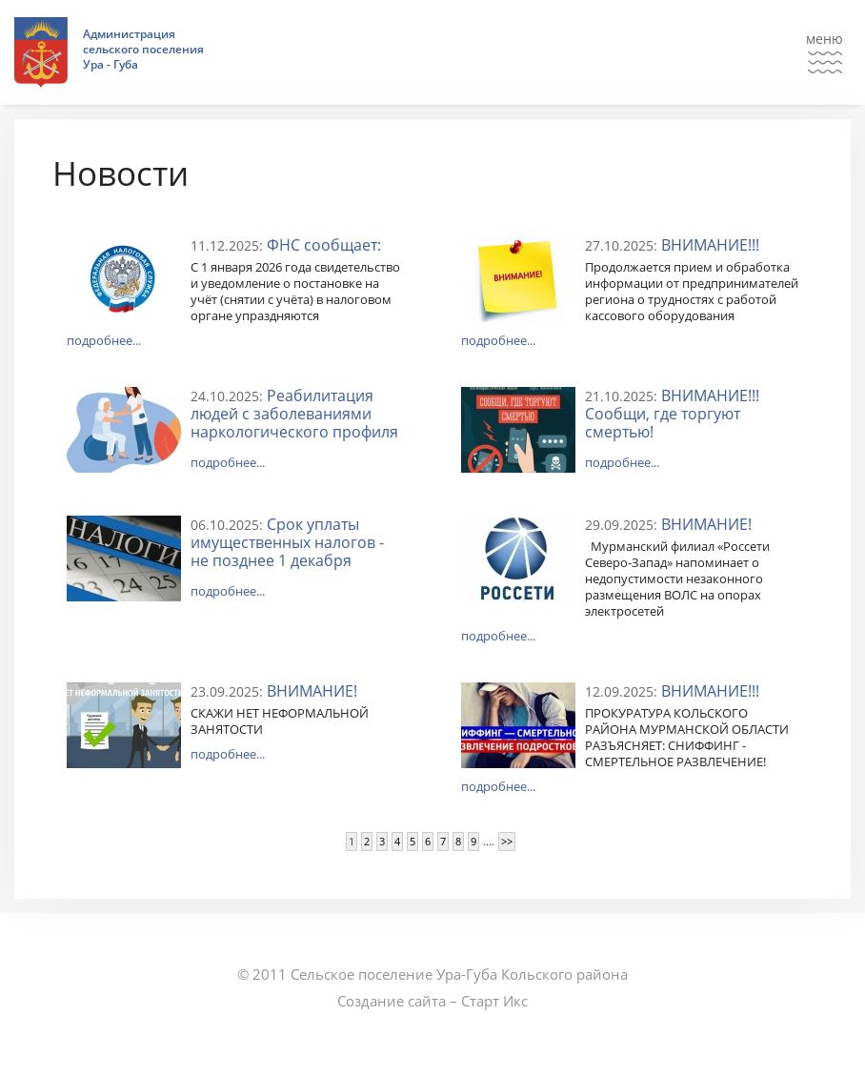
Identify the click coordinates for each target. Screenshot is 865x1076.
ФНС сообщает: (324, 244)
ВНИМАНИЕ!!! (710, 244)
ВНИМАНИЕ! (706, 524)
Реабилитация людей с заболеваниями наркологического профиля (294, 413)
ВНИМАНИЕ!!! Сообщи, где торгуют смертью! (672, 413)
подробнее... (104, 340)
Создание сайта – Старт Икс (432, 1000)
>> (507, 841)
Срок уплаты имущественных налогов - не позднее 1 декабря (287, 542)
